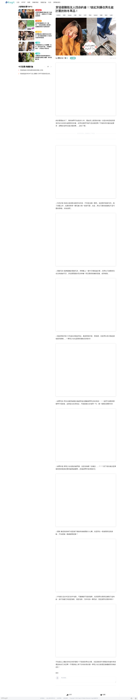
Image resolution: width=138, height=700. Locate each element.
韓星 (28, 2)
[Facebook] (131, 698)
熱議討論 (43, 2)
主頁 (18, 2)
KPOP (23, 2)
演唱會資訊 (56, 2)
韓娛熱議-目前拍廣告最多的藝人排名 (31, 70)
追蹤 (73, 58)
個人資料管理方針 (51, 698)
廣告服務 (65, 698)
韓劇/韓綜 (35, 2)
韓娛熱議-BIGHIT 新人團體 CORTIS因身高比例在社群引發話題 (36, 73)
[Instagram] (136, 698)
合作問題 (59, 698)
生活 (49, 2)
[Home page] (10, 2)
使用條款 (42, 698)
